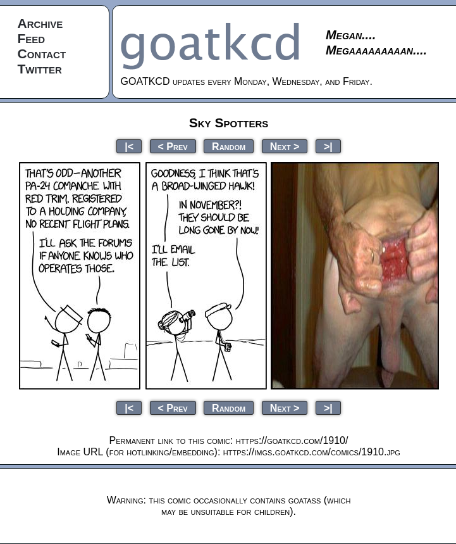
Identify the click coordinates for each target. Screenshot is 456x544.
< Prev (173, 146)
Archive (40, 23)
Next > (285, 146)
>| (328, 146)
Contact (42, 53)
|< (129, 146)
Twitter (40, 68)
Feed (32, 38)
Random (228, 146)
